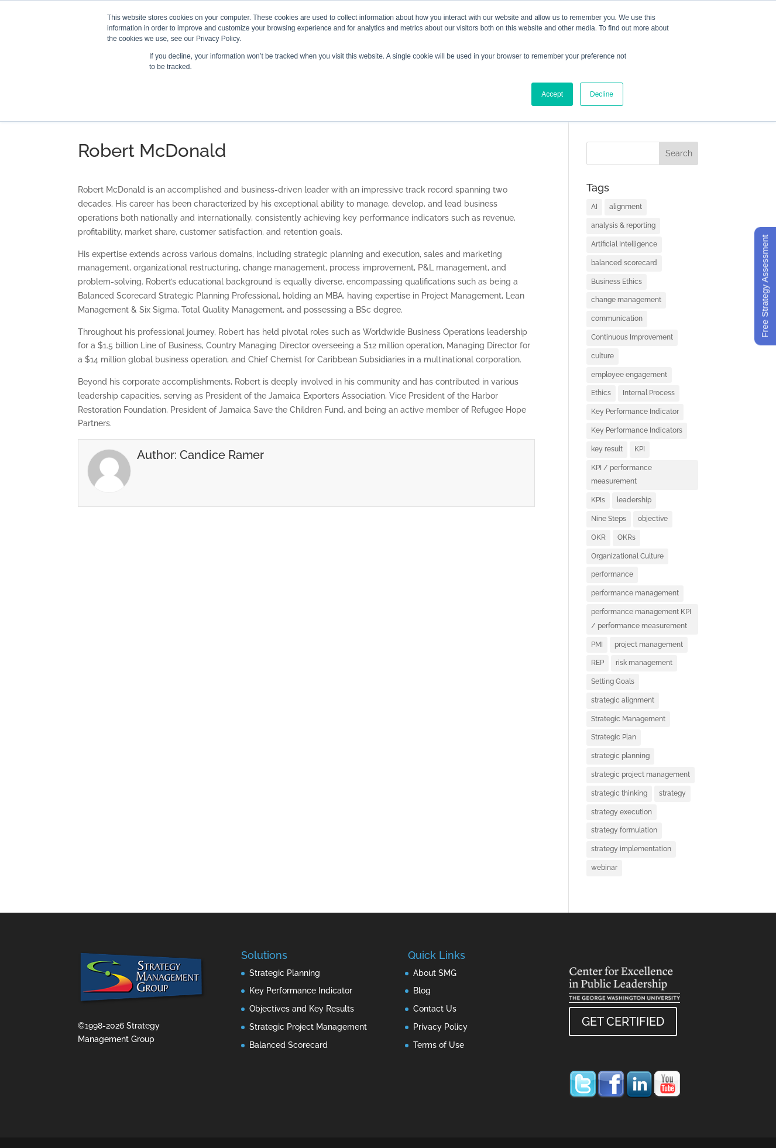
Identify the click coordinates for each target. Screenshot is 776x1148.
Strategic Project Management (308, 1027)
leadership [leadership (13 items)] (634, 500)
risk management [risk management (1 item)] (644, 663)
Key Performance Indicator (300, 990)
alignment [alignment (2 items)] (625, 207)
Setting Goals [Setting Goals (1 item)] (612, 681)
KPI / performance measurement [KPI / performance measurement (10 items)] (621, 475)
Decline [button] (601, 94)
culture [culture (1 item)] (602, 356)
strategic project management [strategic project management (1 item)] (640, 774)
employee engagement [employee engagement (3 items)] (629, 375)
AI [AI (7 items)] (594, 207)
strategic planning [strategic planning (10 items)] (620, 756)
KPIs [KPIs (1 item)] (598, 500)
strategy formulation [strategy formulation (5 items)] (624, 830)
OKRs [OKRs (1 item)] (626, 537)
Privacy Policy (440, 1027)
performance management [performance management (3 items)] (635, 593)
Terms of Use (438, 1045)
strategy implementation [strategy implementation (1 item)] (631, 849)
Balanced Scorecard (288, 1045)
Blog (422, 990)
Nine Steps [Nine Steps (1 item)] (608, 519)
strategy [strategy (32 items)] (672, 793)
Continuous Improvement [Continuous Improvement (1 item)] (632, 337)
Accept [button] (552, 94)
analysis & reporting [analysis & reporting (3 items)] (623, 225)
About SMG (434, 973)
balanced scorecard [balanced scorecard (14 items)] (624, 263)
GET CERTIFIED (623, 1022)
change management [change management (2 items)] (626, 300)
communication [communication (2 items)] (617, 318)
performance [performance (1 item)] (612, 574)
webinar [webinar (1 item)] (604, 867)
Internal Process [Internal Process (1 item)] (649, 393)
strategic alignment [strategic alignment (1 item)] (622, 700)
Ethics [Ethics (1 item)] (601, 393)
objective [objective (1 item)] (653, 519)
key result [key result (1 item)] (607, 449)
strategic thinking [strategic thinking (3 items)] (619, 793)
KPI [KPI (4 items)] (639, 449)
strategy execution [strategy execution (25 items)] (621, 812)
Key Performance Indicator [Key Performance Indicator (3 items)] (635, 411)
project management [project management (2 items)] (648, 644)
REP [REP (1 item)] (597, 663)
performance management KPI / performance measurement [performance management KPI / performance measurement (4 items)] (641, 619)
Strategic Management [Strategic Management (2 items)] (628, 719)
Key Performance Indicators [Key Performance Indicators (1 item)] (636, 430)
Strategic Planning (284, 973)
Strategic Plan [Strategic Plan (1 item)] (613, 737)
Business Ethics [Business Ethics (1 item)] (616, 281)
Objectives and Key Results (301, 1008)
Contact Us (434, 1008)
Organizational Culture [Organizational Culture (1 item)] (627, 556)
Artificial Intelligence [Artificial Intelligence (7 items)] (624, 244)
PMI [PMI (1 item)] (597, 644)
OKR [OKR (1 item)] (598, 537)
